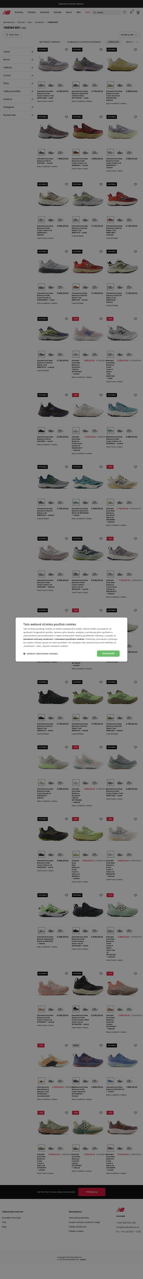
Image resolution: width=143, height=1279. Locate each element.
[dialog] (71, 639)
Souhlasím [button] (108, 653)
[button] (40, 653)
